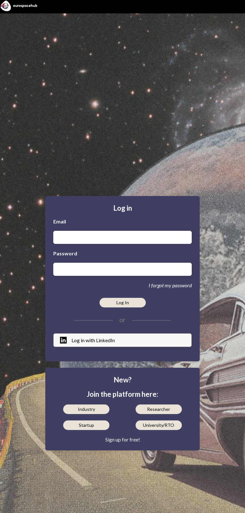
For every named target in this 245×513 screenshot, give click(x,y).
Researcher (158, 409)
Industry (86, 409)
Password (65, 253)
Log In (122, 302)
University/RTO (158, 425)
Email (59, 221)
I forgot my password (170, 285)
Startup (86, 425)
